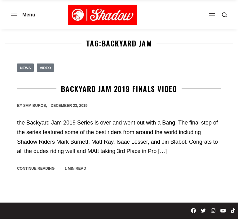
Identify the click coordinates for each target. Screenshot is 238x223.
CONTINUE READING (36, 168)
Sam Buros (34, 106)
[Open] (212, 15)
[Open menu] (14, 14)
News (25, 68)
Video (46, 68)
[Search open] (224, 15)
